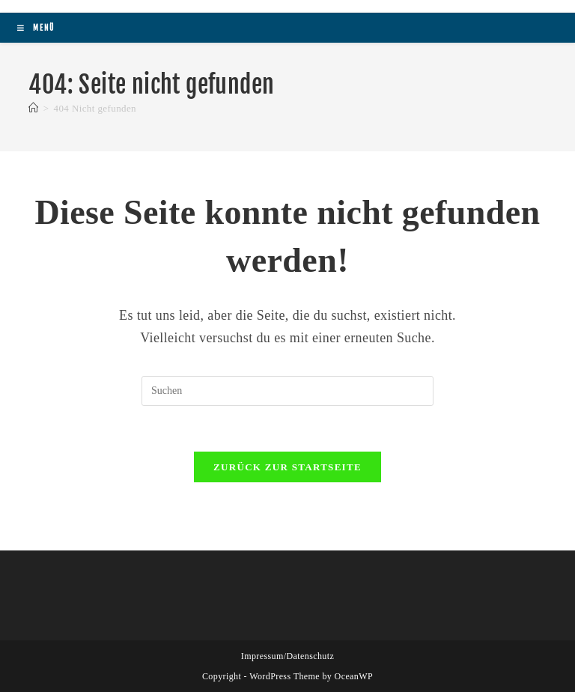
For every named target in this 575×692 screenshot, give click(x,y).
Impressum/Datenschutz (287, 656)
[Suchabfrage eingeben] (287, 391)
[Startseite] (33, 108)
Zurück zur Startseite (287, 467)
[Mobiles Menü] (36, 27)
